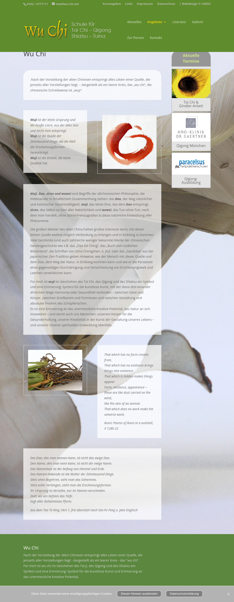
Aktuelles (134, 22)
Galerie (197, 22)
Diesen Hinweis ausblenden (139, 593)
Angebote (154, 22)
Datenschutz (166, 4)
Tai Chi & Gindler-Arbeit (191, 104)
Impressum (145, 4)
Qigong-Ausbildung (191, 180)
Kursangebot (112, 4)
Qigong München (191, 145)
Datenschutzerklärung (184, 593)
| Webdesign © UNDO (195, 4)
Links (129, 4)
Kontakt (156, 38)
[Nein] (228, 594)
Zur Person (135, 38)
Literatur (179, 22)
